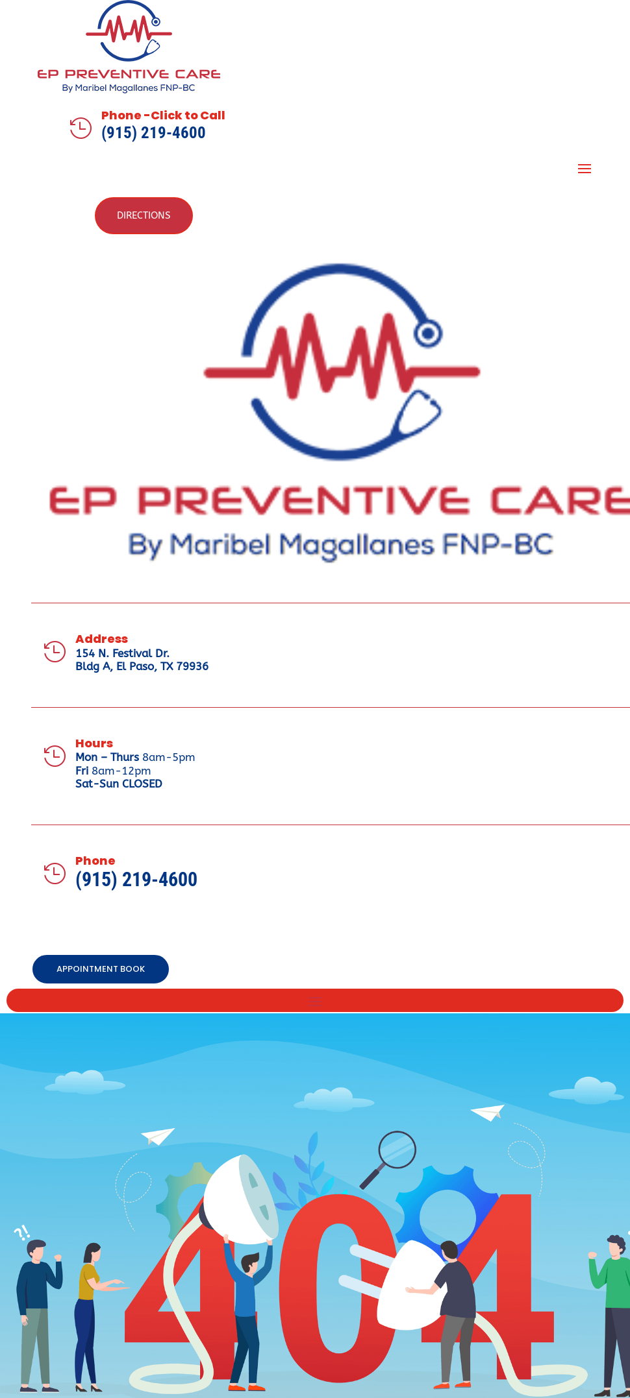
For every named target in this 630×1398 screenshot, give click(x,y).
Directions (144, 215)
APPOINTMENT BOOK (101, 969)
